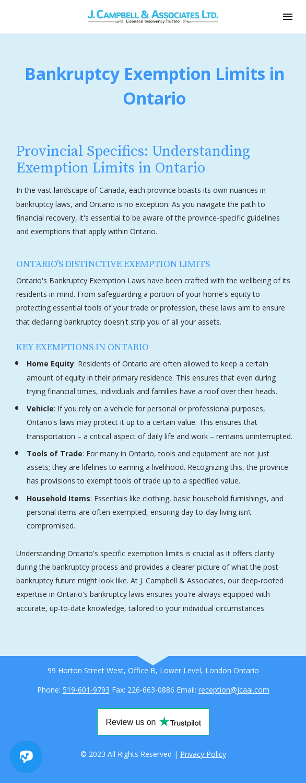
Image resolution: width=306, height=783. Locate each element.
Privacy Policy (203, 754)
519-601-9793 (86, 690)
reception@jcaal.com (233, 690)
